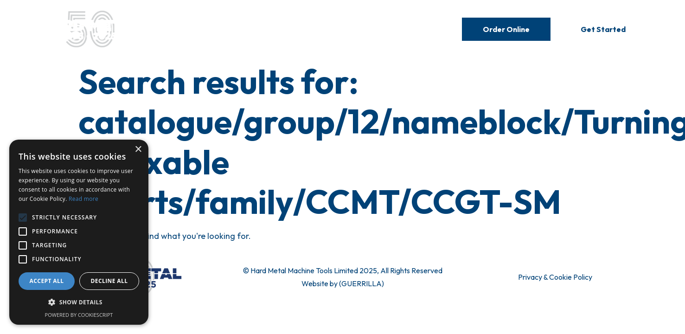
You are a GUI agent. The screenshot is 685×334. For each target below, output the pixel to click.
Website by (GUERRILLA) (342, 283)
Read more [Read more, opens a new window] (83, 199)
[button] (79, 302)
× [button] (137, 149)
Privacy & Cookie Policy (555, 277)
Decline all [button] (109, 281)
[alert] (78, 232)
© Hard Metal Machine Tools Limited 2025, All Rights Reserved (342, 270)
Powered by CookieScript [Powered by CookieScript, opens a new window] (79, 314)
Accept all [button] (47, 281)
